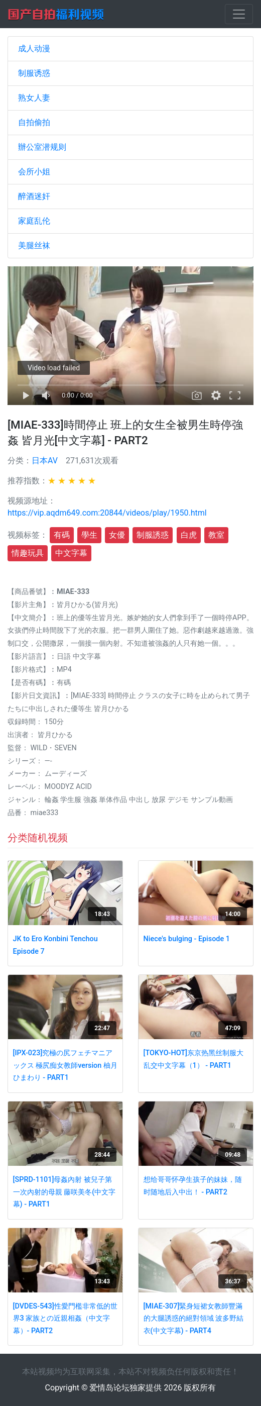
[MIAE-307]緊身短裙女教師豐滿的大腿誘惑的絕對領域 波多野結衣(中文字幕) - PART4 (194, 1318)
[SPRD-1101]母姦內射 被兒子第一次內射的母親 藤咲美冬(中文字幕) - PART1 (64, 1192)
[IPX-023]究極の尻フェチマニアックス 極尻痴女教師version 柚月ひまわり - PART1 (65, 1065)
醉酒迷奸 (34, 196)
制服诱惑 (34, 73)
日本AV (45, 460)
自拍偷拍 (34, 122)
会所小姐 (34, 171)
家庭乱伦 (34, 221)
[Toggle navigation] (239, 14)
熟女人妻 (34, 98)
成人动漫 (34, 48)
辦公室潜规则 (42, 147)
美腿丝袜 (34, 245)
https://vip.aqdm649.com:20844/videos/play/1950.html (107, 513)
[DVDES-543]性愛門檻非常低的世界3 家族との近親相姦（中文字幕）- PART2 (65, 1318)
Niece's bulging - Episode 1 (187, 939)
